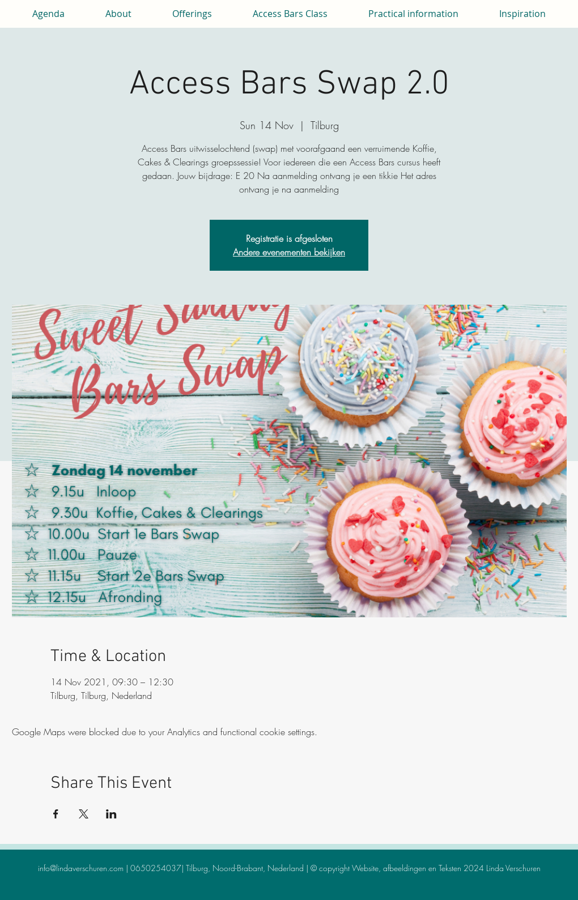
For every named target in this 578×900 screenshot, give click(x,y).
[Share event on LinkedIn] (111, 813)
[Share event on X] (83, 813)
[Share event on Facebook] (55, 813)
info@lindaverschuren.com (81, 868)
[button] (118, 13)
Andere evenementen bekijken (289, 252)
